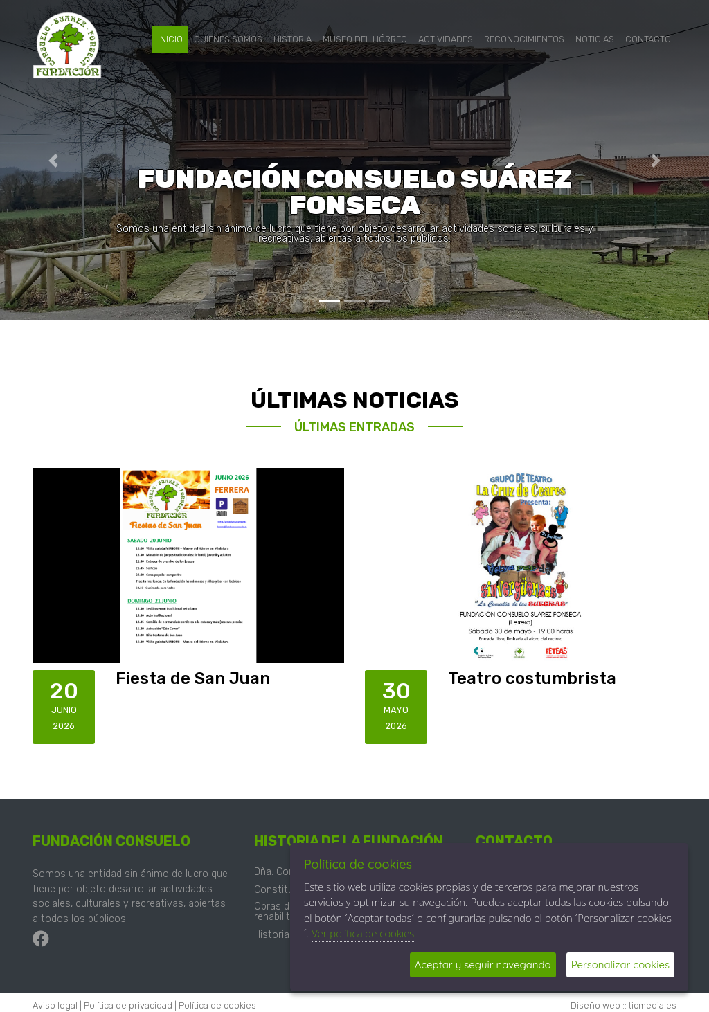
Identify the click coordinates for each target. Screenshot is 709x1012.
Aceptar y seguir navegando (483, 964)
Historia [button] (292, 39)
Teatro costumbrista (532, 678)
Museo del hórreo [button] (365, 39)
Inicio (170, 39)
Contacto (648, 39)
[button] (53, 160)
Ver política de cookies (363, 933)
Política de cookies (217, 1005)
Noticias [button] (594, 39)
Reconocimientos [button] (524, 39)
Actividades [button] (445, 39)
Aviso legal (55, 1005)
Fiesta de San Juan (193, 678)
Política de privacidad (128, 1005)
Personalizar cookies (620, 964)
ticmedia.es (652, 1005)
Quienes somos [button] (228, 39)
